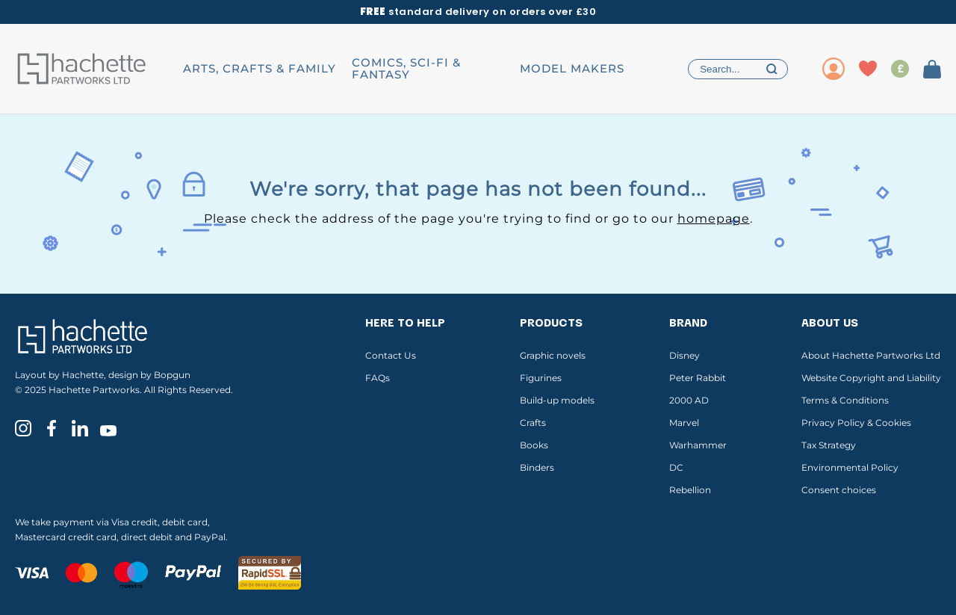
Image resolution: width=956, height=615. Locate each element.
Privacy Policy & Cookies (856, 422)
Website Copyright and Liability (871, 377)
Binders (537, 467)
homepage (713, 218)
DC (676, 467)
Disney (684, 355)
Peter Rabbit (697, 377)
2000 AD (689, 400)
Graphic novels (553, 355)
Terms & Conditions (845, 400)
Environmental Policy (849, 467)
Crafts (533, 422)
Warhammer (698, 445)
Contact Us (390, 355)
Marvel (684, 422)
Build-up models (557, 400)
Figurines (541, 377)
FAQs (377, 377)
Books (534, 445)
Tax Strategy (828, 445)
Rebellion (690, 489)
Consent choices (838, 489)
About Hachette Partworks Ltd (870, 355)
